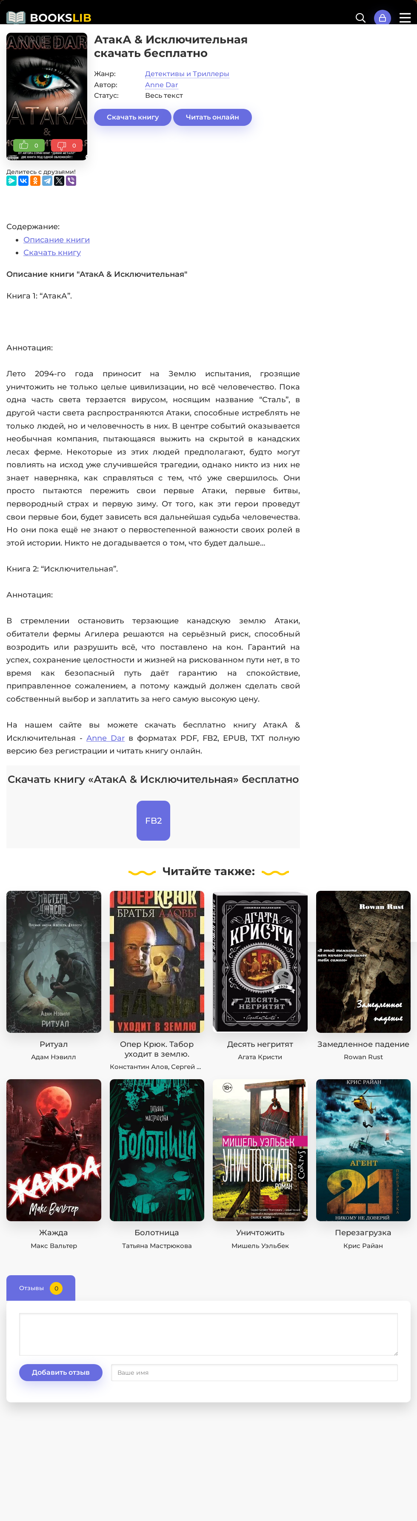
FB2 (153, 821)
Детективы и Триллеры (187, 74)
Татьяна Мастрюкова (157, 1246)
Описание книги (56, 239)
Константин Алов (139, 1067)
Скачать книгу (133, 117)
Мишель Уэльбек (260, 1246)
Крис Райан (363, 1246)
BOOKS (60, 18)
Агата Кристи (260, 1057)
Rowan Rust (363, 1057)
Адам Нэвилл (53, 1057)
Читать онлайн (212, 117)
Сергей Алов (192, 1067)
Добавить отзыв (61, 1372)
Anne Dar (161, 85)
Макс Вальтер (54, 1246)
